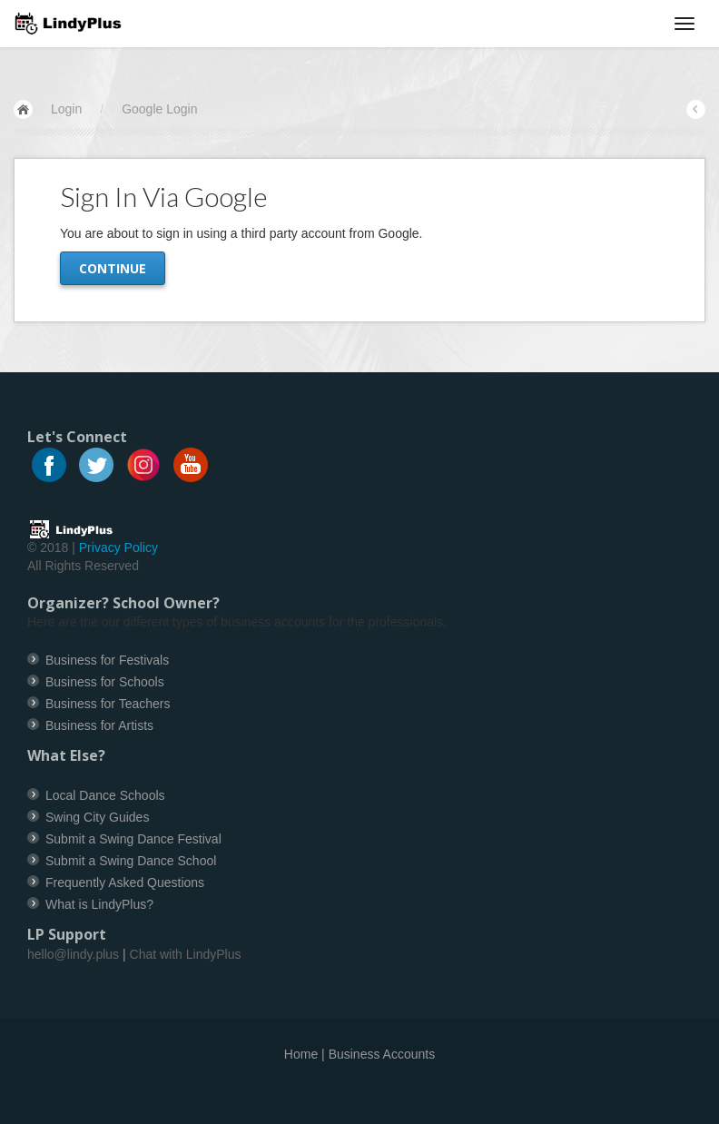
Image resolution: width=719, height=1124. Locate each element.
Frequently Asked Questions (124, 882)
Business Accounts (382, 1054)
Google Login (159, 109)
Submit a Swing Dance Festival (133, 839)
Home (301, 1054)
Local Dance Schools (105, 795)
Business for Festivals (107, 660)
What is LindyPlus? (99, 904)
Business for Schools (104, 682)
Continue (112, 268)
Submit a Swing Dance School (130, 860)
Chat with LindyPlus (185, 954)
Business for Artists (99, 725)
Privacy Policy (118, 547)
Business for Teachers (107, 703)
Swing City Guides (97, 817)
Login (66, 109)
